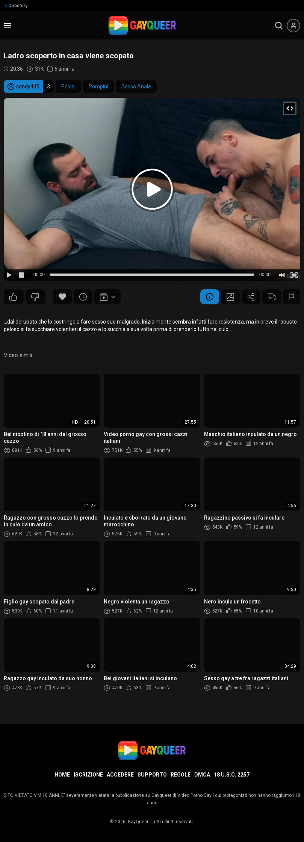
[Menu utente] (293, 25)
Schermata (230, 297)
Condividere (251, 297)
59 (35, 297)
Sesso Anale (136, 87)
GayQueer (138, 821)
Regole (181, 775)
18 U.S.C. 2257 (232, 775)
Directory (15, 5)
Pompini (98, 87)
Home (62, 775)
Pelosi (68, 87)
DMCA (202, 775)
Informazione (209, 297)
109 (13, 297)
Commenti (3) (271, 297)
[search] (278, 25)
